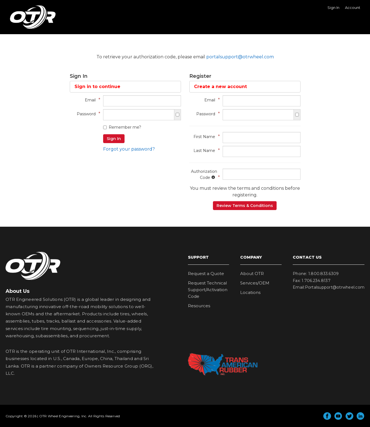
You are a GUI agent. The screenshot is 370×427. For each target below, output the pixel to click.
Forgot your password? (129, 149)
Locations (250, 292)
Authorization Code (204, 174)
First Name (205, 136)
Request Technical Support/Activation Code (207, 289)
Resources (199, 305)
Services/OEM (254, 283)
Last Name (205, 150)
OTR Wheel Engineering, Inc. (28, 28)
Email (91, 100)
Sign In (333, 7)
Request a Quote (206, 273)
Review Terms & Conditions (245, 205)
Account (352, 7)
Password (87, 113)
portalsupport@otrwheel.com (240, 56)
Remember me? (122, 127)
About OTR (252, 273)
